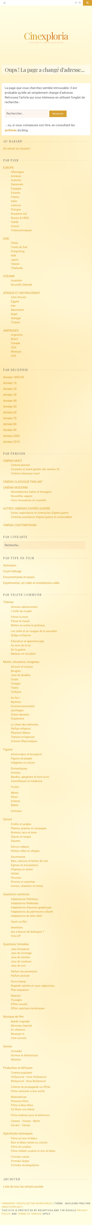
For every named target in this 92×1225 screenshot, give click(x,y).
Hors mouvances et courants (28, 500)
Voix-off (16, 936)
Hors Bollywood (35, 1081)
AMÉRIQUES (11, 330)
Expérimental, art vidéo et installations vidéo (31, 583)
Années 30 (10, 394)
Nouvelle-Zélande (21, 284)
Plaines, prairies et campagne (29, 828)
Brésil (14, 339)
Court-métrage (12, 571)
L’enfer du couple (21, 611)
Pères (14, 797)
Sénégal (16, 318)
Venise (26, 1121)
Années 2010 (11, 442)
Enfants (15, 801)
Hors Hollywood (36, 1077)
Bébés (14, 805)
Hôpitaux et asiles (22, 869)
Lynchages (17, 710)
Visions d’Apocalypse (24, 741)
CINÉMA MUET (12, 460)
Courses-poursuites (23, 706)
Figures (8, 749)
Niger (14, 314)
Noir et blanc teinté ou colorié (29, 1142)
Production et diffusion (18, 1068)
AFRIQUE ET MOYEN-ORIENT (21, 293)
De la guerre (18, 649)
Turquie (15, 322)
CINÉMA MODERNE (15, 487)
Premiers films (20, 1101)
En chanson (18, 1029)
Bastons (16, 702)
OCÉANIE (9, 276)
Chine (14, 243)
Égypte (15, 301)
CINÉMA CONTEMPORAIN (19, 525)
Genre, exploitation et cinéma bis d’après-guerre (40, 512)
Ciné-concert (18, 1038)
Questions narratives (16, 894)
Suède (14, 222)
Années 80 (10, 424)
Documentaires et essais (19, 577)
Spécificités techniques (18, 1133)
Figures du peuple (21, 758)
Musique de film (13, 1016)
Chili (13, 347)
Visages (16, 683)
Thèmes (8, 602)
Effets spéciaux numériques (28, 1008)
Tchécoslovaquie (21, 230)
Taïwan (15, 264)
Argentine (17, 334)
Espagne (16, 188)
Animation (9, 565)
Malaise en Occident (23, 653)
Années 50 (10, 406)
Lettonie (16, 205)
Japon (14, 259)
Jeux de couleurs (21, 961)
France (15, 197)
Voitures (16, 692)
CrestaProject (12, 1206)
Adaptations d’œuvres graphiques (31, 907)
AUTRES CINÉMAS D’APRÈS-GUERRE (26, 508)
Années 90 (10, 430)
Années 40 (10, 400)
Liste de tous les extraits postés (23, 1186)
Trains (14, 687)
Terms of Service (30, 1213)
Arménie (16, 176)
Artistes (16, 772)
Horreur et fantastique (24, 1055)
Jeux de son (18, 965)
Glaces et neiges (21, 836)
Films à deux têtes (22, 1105)
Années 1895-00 (13, 377)
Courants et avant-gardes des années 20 (35, 469)
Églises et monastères (24, 865)
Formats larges (20, 1161)
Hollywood (17, 1077)
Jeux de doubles (21, 675)
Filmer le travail (20, 621)
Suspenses (17, 718)
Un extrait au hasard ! (16, 148)
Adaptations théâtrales (25, 903)
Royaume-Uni (19, 213)
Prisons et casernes (23, 881)
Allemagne (17, 172)
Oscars (15, 1125)
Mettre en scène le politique (28, 625)
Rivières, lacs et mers (24, 832)
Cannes (15, 1121)
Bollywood (17, 1081)
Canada (15, 343)
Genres (7, 1046)
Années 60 (10, 412)
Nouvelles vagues (21, 496)
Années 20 (10, 389)
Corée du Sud (19, 247)
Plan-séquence (20, 990)
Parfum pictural (20, 975)
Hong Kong (17, 251)
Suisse (15, 226)
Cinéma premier (20, 465)
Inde (13, 255)
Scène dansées (20, 714)
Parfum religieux (21, 728)
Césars (26, 1125)
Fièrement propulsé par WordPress (27, 1203)
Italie (14, 201)
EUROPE (8, 167)
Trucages (16, 1000)
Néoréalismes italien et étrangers (31, 492)
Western (16, 1059)
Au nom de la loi (21, 645)
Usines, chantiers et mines (27, 886)
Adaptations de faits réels (26, 916)
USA (13, 355)
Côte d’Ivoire (18, 297)
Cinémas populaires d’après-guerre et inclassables (41, 517)
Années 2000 (11, 436)
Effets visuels (19, 1004)
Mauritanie (17, 309)
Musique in (17, 1034)
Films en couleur (21, 1146)
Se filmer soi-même (23, 1109)
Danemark (17, 184)
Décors (7, 819)
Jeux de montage (21, 953)
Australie (16, 280)
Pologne (16, 209)
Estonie (15, 192)
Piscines (16, 877)
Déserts (15, 841)
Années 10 (10, 383)
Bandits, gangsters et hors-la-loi (30, 777)
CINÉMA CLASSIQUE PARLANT (23, 481)
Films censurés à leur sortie (28, 1091)
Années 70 (10, 418)
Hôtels (15, 873)
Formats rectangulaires (25, 1165)
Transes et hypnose (23, 737)
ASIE (6, 238)
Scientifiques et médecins (26, 781)
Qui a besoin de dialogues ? (27, 931)
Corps (14, 679)
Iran (13, 305)
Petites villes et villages (25, 851)
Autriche (16, 180)
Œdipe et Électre (21, 635)
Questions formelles (16, 944)
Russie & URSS (20, 218)
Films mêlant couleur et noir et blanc (33, 1151)
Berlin (36, 1121)
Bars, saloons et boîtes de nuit (29, 861)
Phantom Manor (20, 732)
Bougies (16, 671)
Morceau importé (21, 1025)
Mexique (16, 351)
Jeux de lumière (20, 957)
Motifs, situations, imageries (21, 662)
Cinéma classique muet (25, 473)
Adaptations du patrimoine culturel (32, 911)
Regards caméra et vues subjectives (33, 985)
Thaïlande (17, 268)
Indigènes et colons (23, 762)
